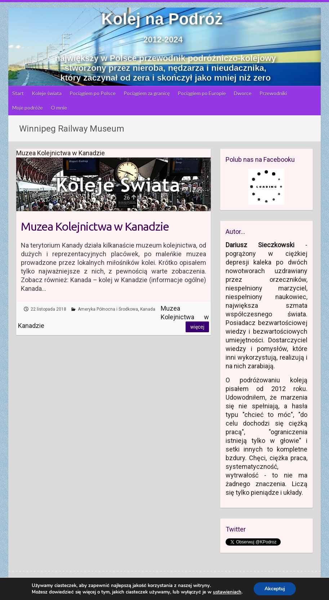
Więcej (197, 327)
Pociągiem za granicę (147, 93)
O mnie (59, 108)
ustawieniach (227, 592)
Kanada (147, 309)
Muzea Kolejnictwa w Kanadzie (95, 226)
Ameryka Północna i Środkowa (108, 309)
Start (18, 93)
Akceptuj (274, 588)
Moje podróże (27, 108)
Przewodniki (273, 93)
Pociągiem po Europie (202, 93)
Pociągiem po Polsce (93, 93)
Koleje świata (47, 93)
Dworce (243, 93)
